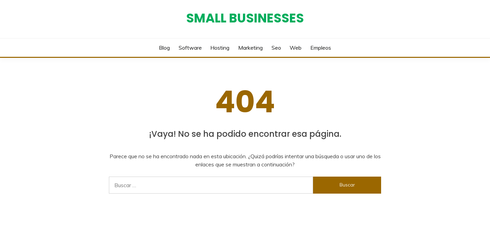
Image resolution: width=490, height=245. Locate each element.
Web (295, 47)
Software (190, 47)
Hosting (219, 47)
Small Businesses (245, 18)
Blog (164, 47)
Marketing (250, 47)
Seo (276, 47)
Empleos (320, 47)
